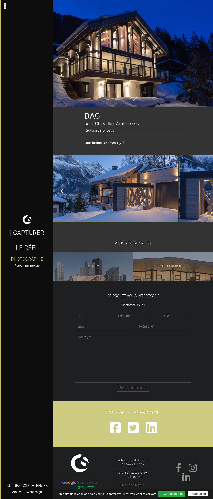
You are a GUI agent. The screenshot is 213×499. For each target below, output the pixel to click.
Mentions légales (133, 485)
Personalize (197, 493)
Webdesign (34, 492)
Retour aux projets (27, 265)
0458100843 (133, 477)
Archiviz (17, 492)
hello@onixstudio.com (133, 472)
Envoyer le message (133, 388)
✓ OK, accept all (171, 493)
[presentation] (62, 191)
